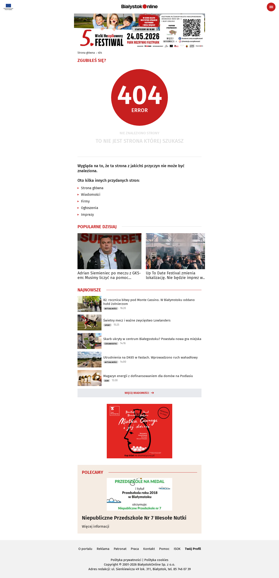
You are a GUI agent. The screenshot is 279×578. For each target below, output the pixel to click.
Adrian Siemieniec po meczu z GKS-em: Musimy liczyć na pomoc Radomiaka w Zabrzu (109, 275)
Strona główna (86, 52)
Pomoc (164, 549)
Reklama (103, 549)
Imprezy (87, 214)
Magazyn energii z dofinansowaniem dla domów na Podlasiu (148, 376)
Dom (107, 381)
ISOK (177, 549)
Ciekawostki (111, 344)
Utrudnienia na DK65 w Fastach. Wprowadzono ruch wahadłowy (150, 357)
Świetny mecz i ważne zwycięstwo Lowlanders (136, 320)
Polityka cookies (156, 560)
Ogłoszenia (89, 208)
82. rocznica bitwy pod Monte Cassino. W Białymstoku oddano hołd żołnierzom (149, 302)
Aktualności (111, 309)
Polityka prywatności (126, 560)
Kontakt (149, 549)
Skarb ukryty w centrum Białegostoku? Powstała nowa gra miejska (152, 339)
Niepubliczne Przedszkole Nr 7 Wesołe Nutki (134, 518)
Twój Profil (193, 549)
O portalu (85, 549)
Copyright (111, 564)
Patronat (120, 549)
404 (100, 52)
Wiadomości (90, 194)
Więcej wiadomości (137, 392)
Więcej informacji (95, 526)
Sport (107, 325)
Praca (135, 549)
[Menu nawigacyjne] (271, 7)
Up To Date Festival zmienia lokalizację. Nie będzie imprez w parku (174, 275)
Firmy (85, 201)
